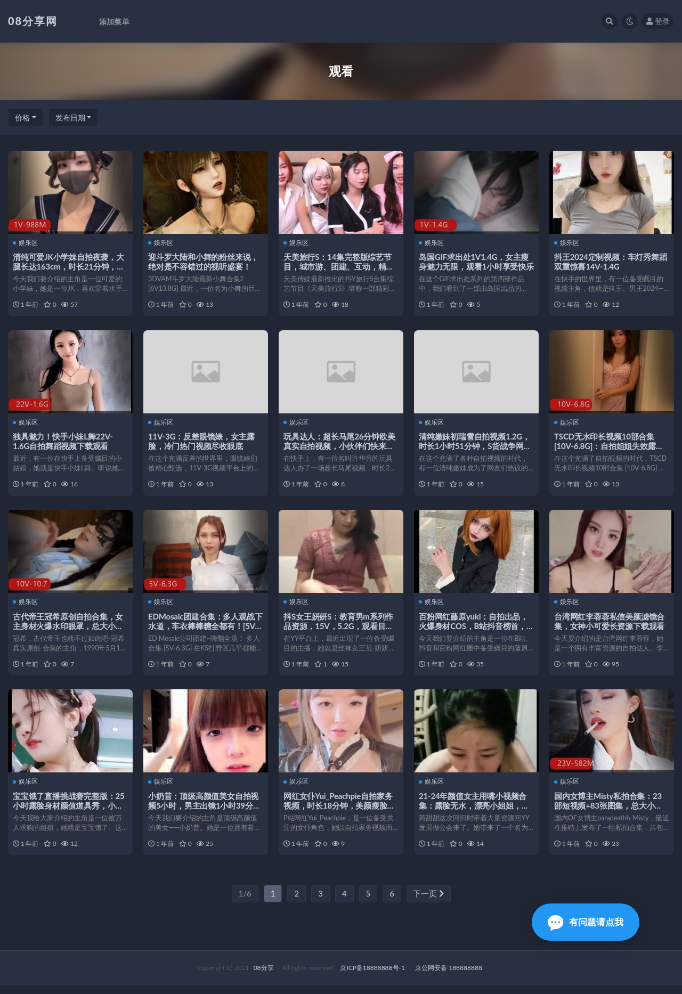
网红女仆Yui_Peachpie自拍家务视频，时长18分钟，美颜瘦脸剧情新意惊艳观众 (339, 811)
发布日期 (70, 117)
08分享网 (33, 20)
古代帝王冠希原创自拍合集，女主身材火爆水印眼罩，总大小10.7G (68, 630)
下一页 (428, 902)
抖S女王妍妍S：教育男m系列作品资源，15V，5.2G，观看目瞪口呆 (339, 630)
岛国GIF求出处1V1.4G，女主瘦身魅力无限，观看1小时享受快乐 (474, 266)
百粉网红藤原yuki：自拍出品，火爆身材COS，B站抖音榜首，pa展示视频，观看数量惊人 (474, 630)
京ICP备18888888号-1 (372, 977)
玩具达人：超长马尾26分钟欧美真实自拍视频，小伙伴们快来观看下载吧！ (339, 448)
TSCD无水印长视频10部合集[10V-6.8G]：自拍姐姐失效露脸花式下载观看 (609, 448)
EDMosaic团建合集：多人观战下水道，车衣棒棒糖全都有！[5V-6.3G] (202, 630)
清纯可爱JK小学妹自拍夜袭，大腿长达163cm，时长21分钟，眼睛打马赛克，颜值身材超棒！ (69, 266)
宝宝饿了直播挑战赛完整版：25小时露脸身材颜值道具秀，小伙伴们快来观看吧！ (69, 811)
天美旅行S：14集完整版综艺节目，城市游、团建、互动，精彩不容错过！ (339, 266)
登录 (658, 21)
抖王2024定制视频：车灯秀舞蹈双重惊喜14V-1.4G (611, 261)
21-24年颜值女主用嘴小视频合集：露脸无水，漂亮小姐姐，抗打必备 (474, 811)
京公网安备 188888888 (448, 977)
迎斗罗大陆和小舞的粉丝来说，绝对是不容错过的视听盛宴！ (204, 261)
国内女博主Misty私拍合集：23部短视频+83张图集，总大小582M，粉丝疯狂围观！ (608, 811)
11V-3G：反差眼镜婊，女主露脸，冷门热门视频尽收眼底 (202, 443)
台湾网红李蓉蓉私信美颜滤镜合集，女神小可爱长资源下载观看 (610, 625)
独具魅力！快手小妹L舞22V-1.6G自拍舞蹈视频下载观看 (63, 443)
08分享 (264, 977)
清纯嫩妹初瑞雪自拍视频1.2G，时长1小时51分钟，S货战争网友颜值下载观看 (475, 448)
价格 (22, 117)
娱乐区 (25, 243)
